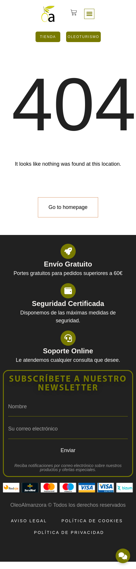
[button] (89, 14)
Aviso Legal (29, 520)
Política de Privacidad (69, 532)
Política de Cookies (92, 520)
